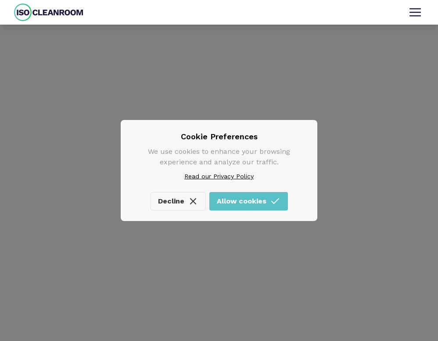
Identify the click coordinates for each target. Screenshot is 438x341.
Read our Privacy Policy (219, 176)
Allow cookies (248, 201)
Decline (178, 201)
